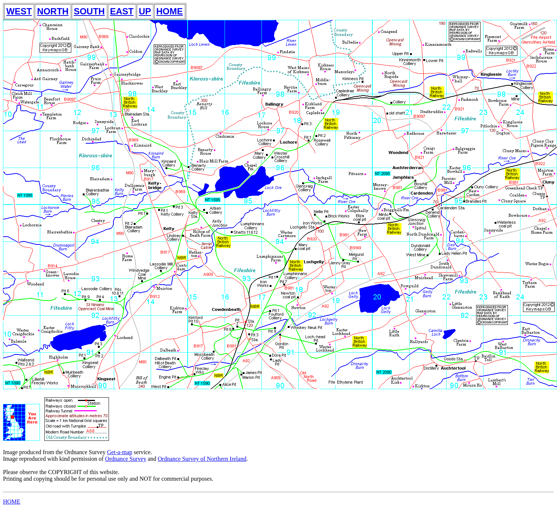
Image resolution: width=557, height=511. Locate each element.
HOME (169, 11)
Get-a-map (119, 452)
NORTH (52, 11)
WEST (19, 11)
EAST (122, 11)
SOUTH (89, 11)
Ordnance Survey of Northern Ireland (202, 459)
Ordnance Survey (125, 459)
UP (145, 11)
